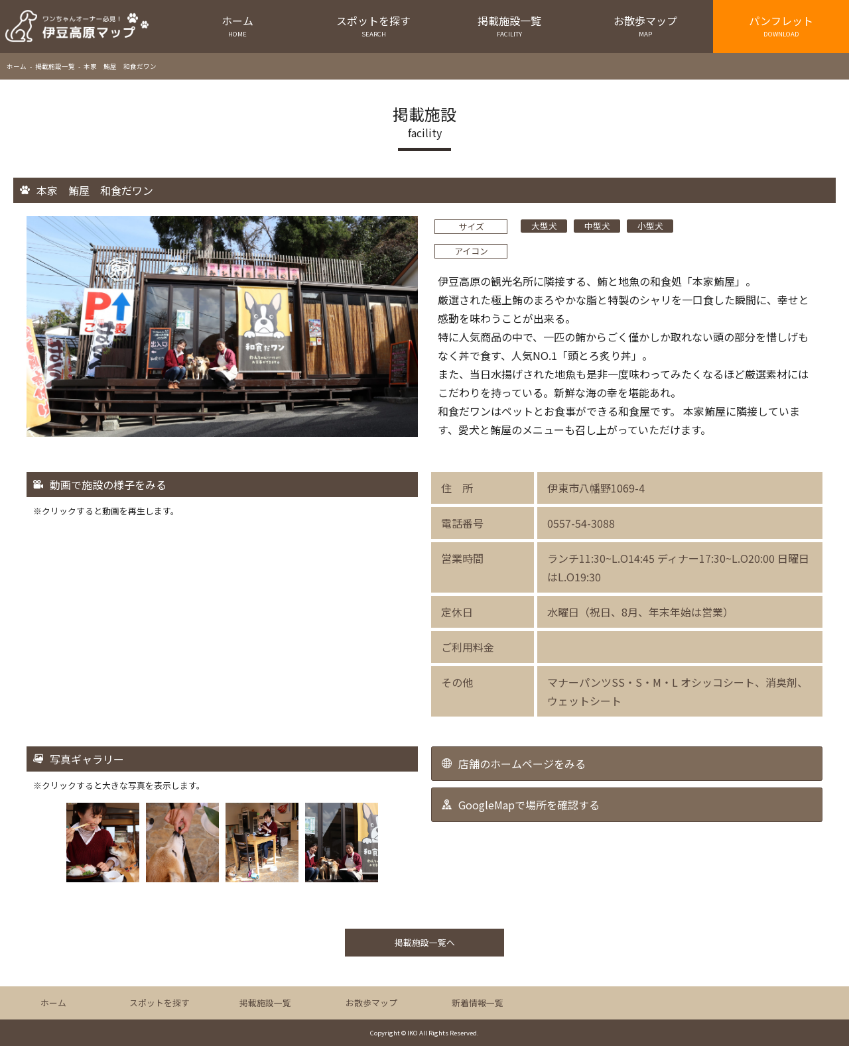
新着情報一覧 (477, 1002)
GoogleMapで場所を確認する (529, 805)
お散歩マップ (645, 25)
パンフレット (781, 25)
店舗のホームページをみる (522, 764)
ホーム (238, 25)
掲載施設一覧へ (425, 942)
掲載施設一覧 (510, 25)
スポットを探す (374, 25)
